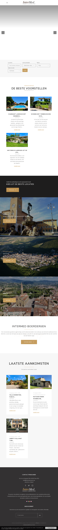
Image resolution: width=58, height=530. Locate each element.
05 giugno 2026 (13, 436)
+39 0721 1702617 (29, 482)
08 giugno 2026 (13, 393)
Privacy (37, 523)
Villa (19, 393)
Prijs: (38, 62)
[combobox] (29, 65)
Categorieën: (26, 62)
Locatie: (10, 62)
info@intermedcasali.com (29, 480)
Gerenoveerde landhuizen (39, 394)
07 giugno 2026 (37, 393)
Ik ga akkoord (51, 527)
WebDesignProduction (29, 525)
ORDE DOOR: (11, 68)
